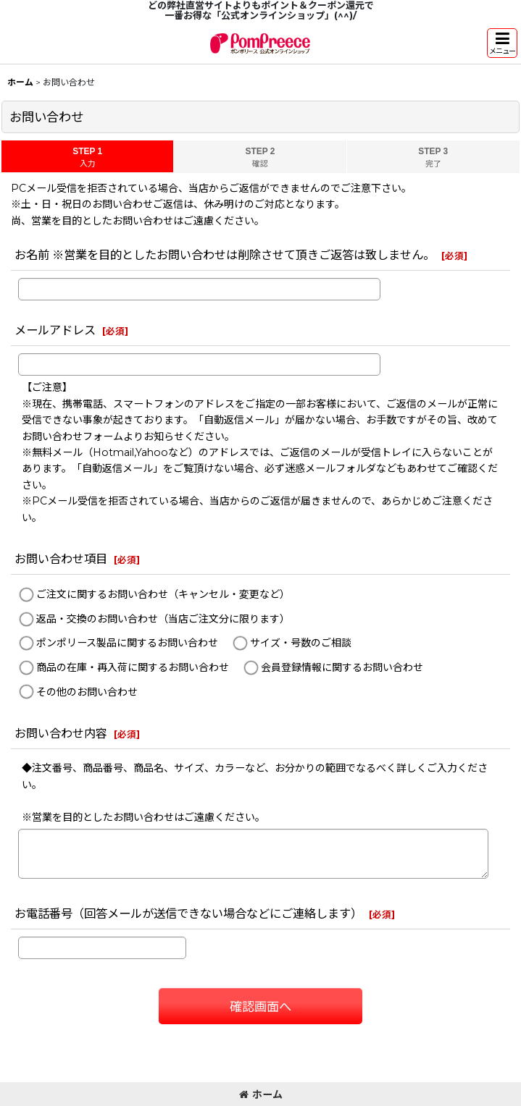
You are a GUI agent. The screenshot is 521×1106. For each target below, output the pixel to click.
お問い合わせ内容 (60, 733)
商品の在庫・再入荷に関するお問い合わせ (132, 667)
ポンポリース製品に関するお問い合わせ (127, 643)
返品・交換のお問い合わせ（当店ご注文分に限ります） (163, 618)
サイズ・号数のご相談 (300, 643)
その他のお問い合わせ (87, 691)
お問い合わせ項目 (60, 559)
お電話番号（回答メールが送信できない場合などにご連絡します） (188, 913)
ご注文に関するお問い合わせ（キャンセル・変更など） (163, 594)
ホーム (261, 1094)
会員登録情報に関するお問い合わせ (342, 667)
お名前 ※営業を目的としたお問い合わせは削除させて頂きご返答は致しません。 (224, 255)
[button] (502, 43)
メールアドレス (55, 330)
